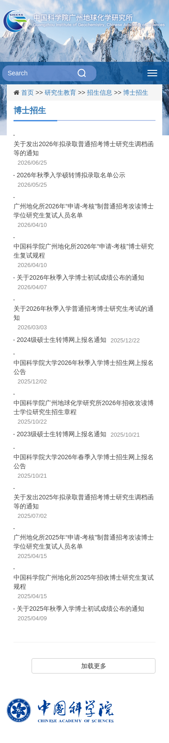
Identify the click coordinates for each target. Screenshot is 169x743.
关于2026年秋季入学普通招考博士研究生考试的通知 (84, 313)
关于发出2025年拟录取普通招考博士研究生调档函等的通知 (84, 502)
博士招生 (135, 92)
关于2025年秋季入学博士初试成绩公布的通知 (80, 608)
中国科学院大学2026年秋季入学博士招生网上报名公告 (84, 367)
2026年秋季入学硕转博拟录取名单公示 (71, 175)
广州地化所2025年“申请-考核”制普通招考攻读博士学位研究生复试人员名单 (84, 542)
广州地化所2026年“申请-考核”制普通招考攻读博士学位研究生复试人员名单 (84, 211)
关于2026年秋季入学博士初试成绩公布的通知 (80, 277)
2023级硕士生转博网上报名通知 (61, 434)
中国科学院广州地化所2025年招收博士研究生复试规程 (84, 582)
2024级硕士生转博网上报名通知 (61, 339)
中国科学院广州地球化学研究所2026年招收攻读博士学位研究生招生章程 (84, 407)
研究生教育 (60, 92)
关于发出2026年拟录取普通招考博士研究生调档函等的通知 (84, 148)
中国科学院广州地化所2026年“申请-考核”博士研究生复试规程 (84, 251)
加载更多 (93, 665)
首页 (27, 92)
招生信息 (99, 92)
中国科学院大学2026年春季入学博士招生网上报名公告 (84, 461)
